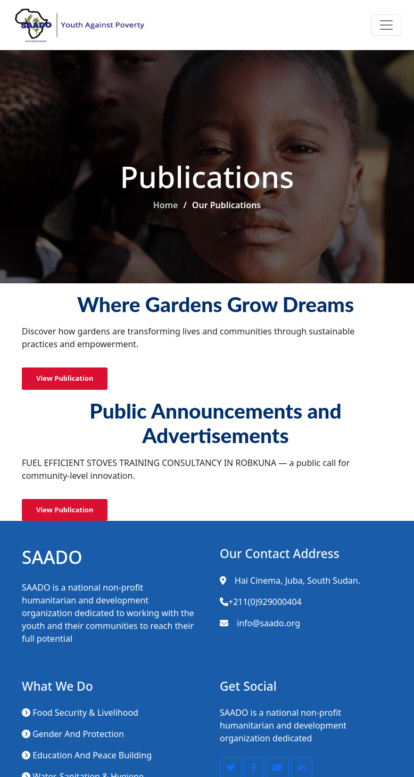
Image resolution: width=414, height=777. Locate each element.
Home (165, 205)
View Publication (64, 378)
